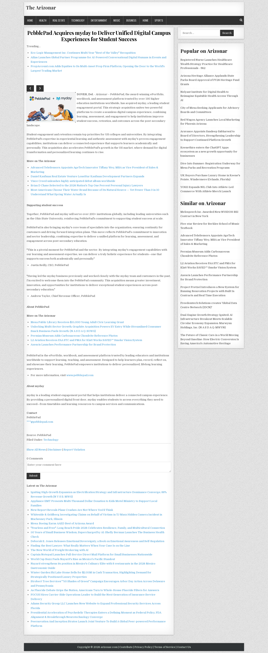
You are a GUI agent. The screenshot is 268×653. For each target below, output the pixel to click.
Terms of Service (164, 647)
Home (30, 20)
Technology (78, 20)
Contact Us (184, 647)
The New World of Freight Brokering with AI (59, 550)
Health (42, 20)
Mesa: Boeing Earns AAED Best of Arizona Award (62, 523)
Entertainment (99, 20)
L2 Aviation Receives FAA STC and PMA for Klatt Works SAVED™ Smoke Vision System (86, 340)
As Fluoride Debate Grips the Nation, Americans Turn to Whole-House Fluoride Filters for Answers (95, 590)
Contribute (126, 647)
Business (131, 20)
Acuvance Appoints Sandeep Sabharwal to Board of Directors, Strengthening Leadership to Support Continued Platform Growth (210, 135)
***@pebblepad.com (40, 421)
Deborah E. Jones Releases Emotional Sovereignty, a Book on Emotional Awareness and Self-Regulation (97, 541)
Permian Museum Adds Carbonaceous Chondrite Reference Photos (74, 335)
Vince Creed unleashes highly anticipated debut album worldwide (73, 181)
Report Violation (74, 449)
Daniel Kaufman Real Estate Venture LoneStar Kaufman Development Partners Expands (87, 176)
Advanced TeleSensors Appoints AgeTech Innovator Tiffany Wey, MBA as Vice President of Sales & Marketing (210, 239)
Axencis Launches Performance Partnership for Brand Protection (73, 344)
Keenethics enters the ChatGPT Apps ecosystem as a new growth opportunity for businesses (208, 152)
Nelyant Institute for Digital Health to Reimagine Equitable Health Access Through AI (209, 96)
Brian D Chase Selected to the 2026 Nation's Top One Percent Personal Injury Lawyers (87, 185)
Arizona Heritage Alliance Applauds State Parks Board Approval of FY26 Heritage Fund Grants (209, 80)
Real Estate (59, 20)
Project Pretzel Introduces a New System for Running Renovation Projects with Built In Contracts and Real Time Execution (209, 291)
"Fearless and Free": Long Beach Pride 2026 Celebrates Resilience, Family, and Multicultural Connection (98, 527)
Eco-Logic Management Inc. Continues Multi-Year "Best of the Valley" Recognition (83, 52)
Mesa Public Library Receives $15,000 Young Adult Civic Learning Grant (77, 322)
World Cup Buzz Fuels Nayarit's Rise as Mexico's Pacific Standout (73, 559)
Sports (159, 20)
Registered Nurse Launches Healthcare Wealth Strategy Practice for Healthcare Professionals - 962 (206, 64)
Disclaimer (55, 449)
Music (116, 20)
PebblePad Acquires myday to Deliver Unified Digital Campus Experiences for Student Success (99, 36)
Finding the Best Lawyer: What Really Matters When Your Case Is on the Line (80, 545)
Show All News (36, 449)
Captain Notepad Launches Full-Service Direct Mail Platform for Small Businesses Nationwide (91, 554)
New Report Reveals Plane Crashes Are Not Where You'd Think (72, 509)
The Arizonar (41, 7)
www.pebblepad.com (79, 375)
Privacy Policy (143, 647)
